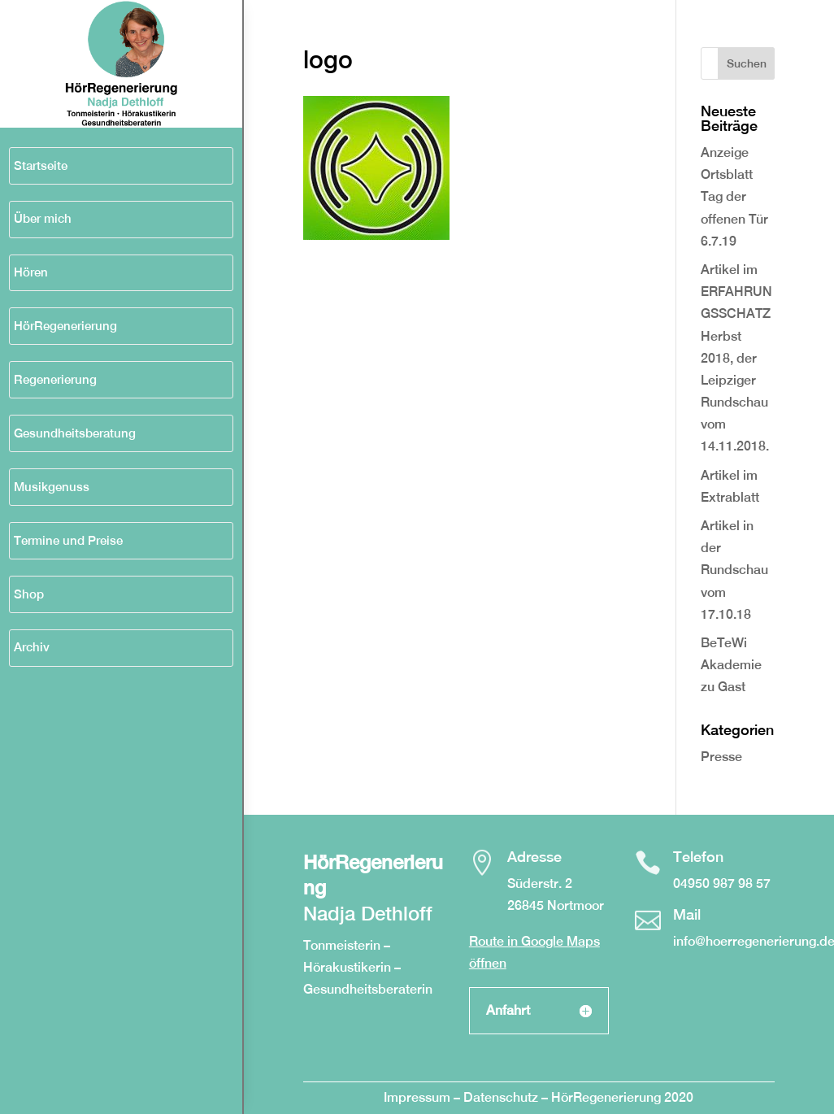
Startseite (40, 165)
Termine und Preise (68, 540)
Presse (721, 756)
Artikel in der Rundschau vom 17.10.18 (734, 570)
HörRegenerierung (65, 326)
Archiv (32, 647)
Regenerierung (55, 379)
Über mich (43, 218)
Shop (29, 594)
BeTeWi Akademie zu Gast (731, 664)
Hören (31, 272)
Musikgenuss (51, 487)
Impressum (417, 1097)
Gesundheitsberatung (75, 433)
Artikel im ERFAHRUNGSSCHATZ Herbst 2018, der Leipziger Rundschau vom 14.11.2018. (736, 358)
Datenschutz (502, 1097)
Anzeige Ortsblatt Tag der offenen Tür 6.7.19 (734, 197)
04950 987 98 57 (722, 883)
